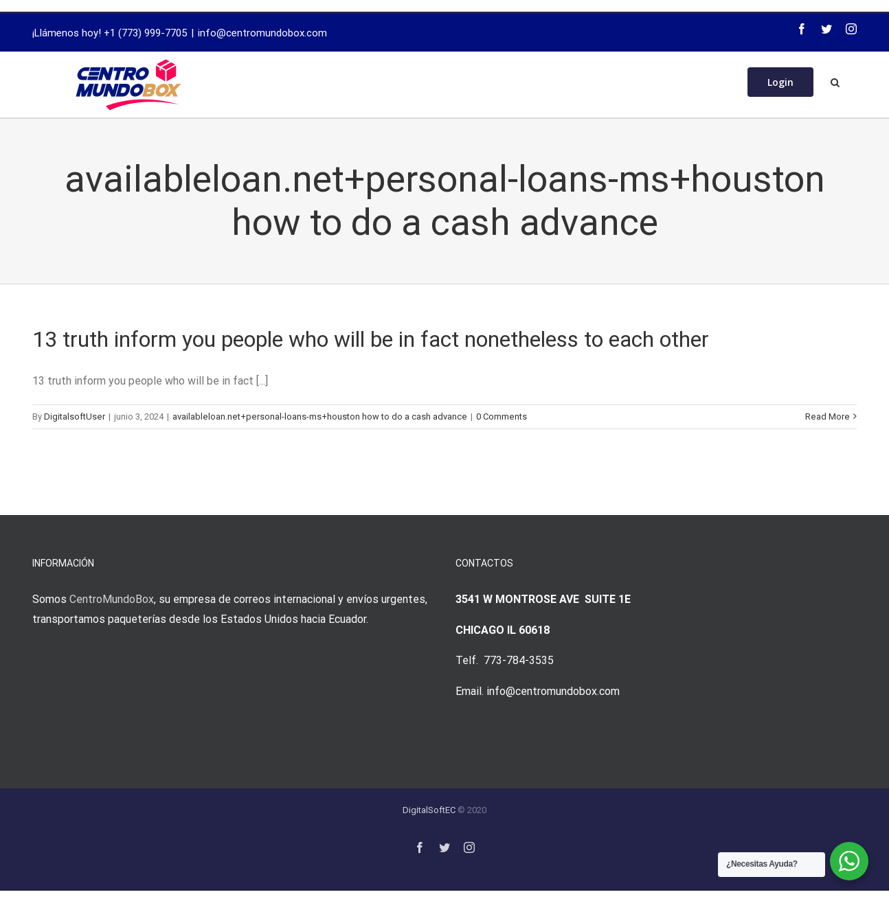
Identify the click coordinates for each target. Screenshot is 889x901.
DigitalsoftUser (74, 416)
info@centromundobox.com (262, 33)
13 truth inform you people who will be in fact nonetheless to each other (370, 339)
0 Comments (501, 416)
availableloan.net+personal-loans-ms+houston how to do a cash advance (319, 416)
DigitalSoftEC (429, 810)
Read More (827, 416)
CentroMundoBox (111, 599)
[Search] (835, 81)
